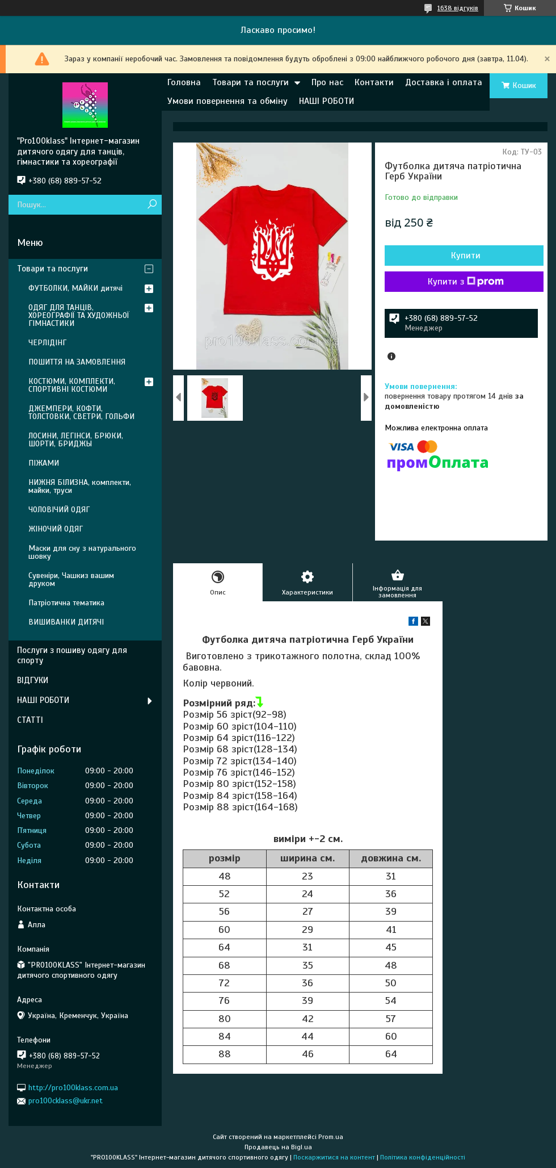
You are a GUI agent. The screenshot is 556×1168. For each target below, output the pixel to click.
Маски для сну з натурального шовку (82, 552)
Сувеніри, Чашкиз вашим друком (71, 579)
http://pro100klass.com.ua (73, 1087)
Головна (184, 82)
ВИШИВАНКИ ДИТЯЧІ (66, 622)
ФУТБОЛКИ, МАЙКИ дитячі (75, 288)
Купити (466, 255)
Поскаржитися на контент (334, 1157)
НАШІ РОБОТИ (326, 101)
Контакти (374, 82)
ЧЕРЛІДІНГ (47, 343)
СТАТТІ (30, 720)
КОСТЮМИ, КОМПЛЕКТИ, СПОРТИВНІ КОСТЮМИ (71, 385)
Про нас (327, 82)
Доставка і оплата (443, 82)
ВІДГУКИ (32, 680)
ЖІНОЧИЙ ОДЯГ (55, 529)
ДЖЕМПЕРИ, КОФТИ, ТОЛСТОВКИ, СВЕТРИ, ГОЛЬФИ (81, 412)
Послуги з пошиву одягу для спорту (72, 655)
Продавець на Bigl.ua (278, 1147)
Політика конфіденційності (422, 1157)
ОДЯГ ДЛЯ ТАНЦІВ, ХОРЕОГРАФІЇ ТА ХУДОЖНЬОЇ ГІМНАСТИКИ (78, 315)
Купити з (466, 281)
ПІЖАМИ (43, 463)
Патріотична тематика (66, 603)
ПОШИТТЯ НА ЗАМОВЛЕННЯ (76, 362)
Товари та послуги (250, 82)
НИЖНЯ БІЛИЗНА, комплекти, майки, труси (79, 486)
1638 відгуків (457, 8)
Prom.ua (330, 1137)
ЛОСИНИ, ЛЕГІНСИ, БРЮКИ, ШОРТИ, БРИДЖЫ (75, 440)
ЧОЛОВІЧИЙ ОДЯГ (59, 509)
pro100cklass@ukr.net (65, 1101)
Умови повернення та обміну (227, 101)
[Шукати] (152, 205)
